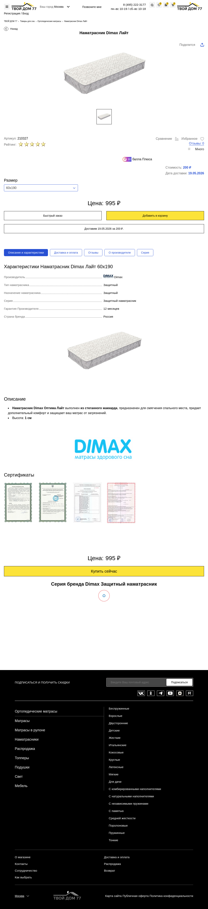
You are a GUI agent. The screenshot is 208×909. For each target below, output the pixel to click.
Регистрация (12, 13)
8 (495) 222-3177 (134, 4)
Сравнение (167, 138)
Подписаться (179, 682)
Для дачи (115, 781)
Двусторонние (118, 723)
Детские (114, 730)
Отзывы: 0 (196, 143)
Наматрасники (26, 739)
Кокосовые (116, 752)
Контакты (21, 864)
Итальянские (117, 745)
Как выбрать (23, 877)
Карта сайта (113, 896)
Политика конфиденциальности (171, 896)
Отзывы (93, 252)
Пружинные (117, 832)
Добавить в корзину (155, 215)
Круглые (114, 759)
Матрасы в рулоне (30, 730)
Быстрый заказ (52, 215)
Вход (25, 13)
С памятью (116, 811)
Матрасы (22, 721)
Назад (14, 28)
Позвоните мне (92, 6)
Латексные (116, 767)
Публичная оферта (136, 896)
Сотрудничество (26, 870)
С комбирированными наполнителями (135, 789)
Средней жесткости (122, 818)
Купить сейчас (104, 571)
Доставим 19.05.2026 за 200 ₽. (104, 228)
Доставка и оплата (66, 252)
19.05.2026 (196, 173)
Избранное (192, 138)
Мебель (21, 786)
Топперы (22, 758)
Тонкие (113, 840)
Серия (145, 252)
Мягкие (113, 774)
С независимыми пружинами (128, 803)
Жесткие (115, 737)
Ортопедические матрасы (36, 711)
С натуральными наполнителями (131, 796)
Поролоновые (118, 825)
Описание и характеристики (26, 252)
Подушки (22, 767)
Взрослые (115, 715)
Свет (19, 777)
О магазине (23, 857)
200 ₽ (187, 167)
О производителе (120, 252)
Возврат (109, 870)
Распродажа (25, 749)
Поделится (187, 44)
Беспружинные (119, 708)
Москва (19, 896)
